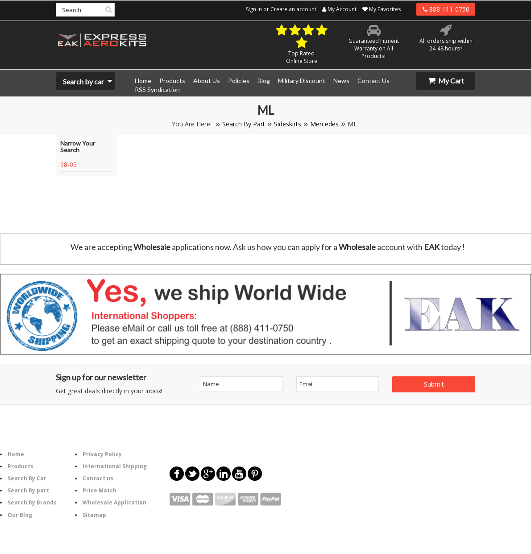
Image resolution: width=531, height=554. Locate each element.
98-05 (68, 164)
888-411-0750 (446, 9)
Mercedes (324, 124)
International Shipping (115, 466)
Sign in (254, 9)
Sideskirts (287, 124)
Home (16, 454)
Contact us (98, 478)
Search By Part (243, 124)
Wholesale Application (114, 502)
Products (20, 466)
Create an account (293, 9)
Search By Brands (32, 502)
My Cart (446, 80)
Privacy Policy (102, 454)
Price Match (99, 490)
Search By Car (27, 478)
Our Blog (20, 515)
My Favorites (381, 9)
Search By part (28, 490)
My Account (339, 9)
